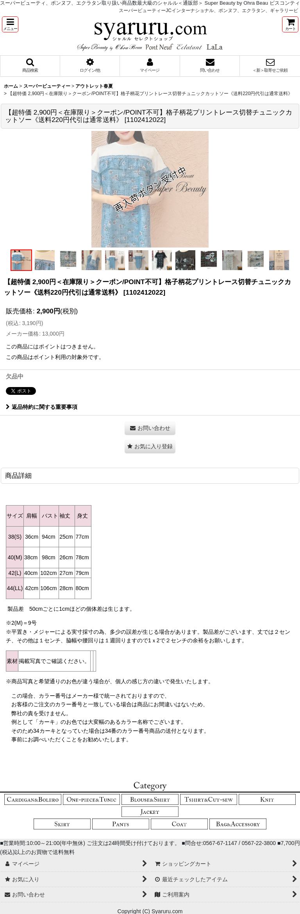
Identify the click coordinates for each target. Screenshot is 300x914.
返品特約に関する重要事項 (41, 407)
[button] (10, 24)
